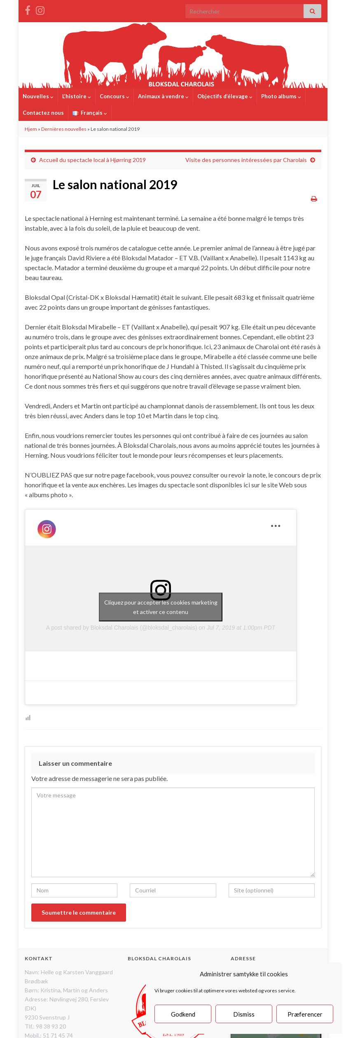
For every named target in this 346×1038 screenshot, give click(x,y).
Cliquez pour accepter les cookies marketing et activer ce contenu (160, 607)
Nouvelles (38, 96)
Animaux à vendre (163, 96)
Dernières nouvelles (63, 129)
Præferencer (305, 1014)
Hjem (31, 129)
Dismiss (244, 1014)
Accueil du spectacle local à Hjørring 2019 (92, 159)
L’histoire (76, 96)
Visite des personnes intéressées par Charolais (246, 159)
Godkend (183, 1014)
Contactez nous (43, 112)
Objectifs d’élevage (224, 96)
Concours (114, 96)
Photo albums (281, 96)
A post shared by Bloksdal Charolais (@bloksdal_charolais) (121, 627)
